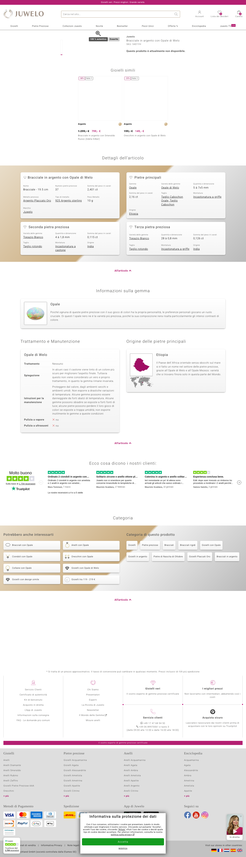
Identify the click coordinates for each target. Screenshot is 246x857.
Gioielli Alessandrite (75, 770)
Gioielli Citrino (72, 791)
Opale (133, 235)
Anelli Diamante (12, 765)
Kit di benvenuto (33, 700)
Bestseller (122, 26)
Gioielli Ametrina (73, 780)
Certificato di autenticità (33, 694)
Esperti (93, 700)
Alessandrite (191, 770)
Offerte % (173, 26)
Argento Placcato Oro (37, 248)
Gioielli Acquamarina (75, 760)
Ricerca (176, 14)
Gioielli (14, 26)
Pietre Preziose (40, 26)
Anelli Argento (132, 785)
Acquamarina (191, 760)
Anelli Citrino (131, 791)
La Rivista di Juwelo (93, 705)
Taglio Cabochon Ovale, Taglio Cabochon (172, 248)
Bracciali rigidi (187, 592)
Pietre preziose (150, 592)
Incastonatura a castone (65, 296)
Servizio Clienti (33, 689)
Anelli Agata (130, 765)
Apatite (188, 791)
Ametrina (189, 780)
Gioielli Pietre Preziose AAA (18, 785)
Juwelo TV (228, 26)
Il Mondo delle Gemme (91, 715)
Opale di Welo (170, 235)
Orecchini (8, 791)
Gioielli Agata (71, 765)
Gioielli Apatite (72, 785)
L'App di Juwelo (33, 710)
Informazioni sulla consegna (33, 715)
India (90, 294)
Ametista (189, 785)
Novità (99, 26)
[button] (199, 14)
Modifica (123, 848)
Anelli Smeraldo (12, 770)
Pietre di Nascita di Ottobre (168, 604)
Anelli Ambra (131, 770)
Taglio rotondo (32, 294)
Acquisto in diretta (33, 705)
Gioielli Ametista (73, 775)
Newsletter (93, 710)
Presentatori (93, 694)
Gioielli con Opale (211, 592)
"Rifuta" (122, 829)
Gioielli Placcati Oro (199, 604)
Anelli (6, 760)
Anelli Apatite (131, 780)
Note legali (73, 845)
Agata (187, 765)
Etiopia (133, 261)
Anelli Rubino (10, 775)
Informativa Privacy (51, 845)
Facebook (187, 815)
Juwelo (28, 259)
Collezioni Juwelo (72, 26)
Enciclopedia (199, 26)
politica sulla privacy (121, 834)
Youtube (196, 815)
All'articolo (121, 318)
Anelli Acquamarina (135, 760)
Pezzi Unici (148, 26)
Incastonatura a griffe (207, 244)
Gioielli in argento (137, 604)
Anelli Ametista (132, 775)
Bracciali (169, 592)
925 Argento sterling (68, 248)
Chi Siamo (93, 689)
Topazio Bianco (33, 284)
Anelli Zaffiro (10, 780)
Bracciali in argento (227, 604)
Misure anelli (93, 720)
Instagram (204, 815)
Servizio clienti (152, 718)
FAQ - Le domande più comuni (33, 720)
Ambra (188, 775)
